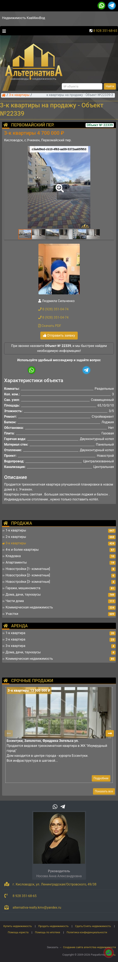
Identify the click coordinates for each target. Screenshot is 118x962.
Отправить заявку (59, 335)
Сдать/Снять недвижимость (93, 926)
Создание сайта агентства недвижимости (89, 947)
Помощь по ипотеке (47, 932)
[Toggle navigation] (3, 31)
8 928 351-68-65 (105, 31)
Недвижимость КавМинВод (23, 18)
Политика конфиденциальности (87, 932)
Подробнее (101, 778)
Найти (110, 86)
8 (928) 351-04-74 (53, 309)
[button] (59, 185)
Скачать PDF (49, 326)
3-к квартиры (19, 95)
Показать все (104, 791)
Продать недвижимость (53, 926)
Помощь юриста (18, 932)
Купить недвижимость (17, 926)
